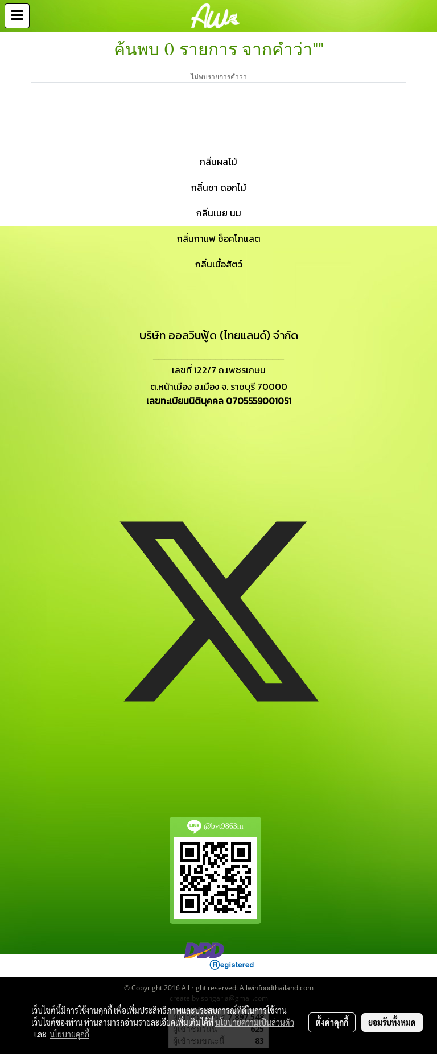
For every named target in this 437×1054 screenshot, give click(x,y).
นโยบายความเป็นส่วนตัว (254, 1022)
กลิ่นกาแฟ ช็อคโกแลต (219, 238)
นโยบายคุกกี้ (69, 1034)
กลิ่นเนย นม (218, 213)
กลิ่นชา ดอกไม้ (218, 187)
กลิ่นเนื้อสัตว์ (218, 264)
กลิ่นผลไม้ (218, 161)
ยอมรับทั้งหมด (392, 1022)
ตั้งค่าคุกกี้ (332, 1022)
